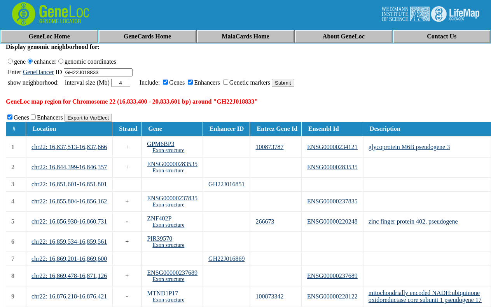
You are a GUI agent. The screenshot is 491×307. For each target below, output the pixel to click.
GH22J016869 (226, 258)
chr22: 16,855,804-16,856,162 (69, 201)
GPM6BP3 (160, 143)
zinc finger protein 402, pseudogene (413, 221)
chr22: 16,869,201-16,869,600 (69, 258)
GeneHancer (38, 72)
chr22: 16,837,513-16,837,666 (69, 147)
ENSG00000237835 (172, 198)
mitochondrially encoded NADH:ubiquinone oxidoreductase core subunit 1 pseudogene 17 (425, 296)
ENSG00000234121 (332, 147)
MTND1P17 (162, 293)
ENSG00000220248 (332, 221)
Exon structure (168, 150)
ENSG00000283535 (172, 164)
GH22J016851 (226, 184)
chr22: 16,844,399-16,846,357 (69, 167)
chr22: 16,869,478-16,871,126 (69, 275)
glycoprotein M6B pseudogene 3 (409, 147)
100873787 (269, 147)
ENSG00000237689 (172, 272)
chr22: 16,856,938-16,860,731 (69, 221)
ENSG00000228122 (332, 296)
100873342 (269, 296)
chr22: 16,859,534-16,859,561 (69, 241)
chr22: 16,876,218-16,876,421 (69, 296)
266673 (264, 221)
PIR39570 (159, 238)
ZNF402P (159, 218)
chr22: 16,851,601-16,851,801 (69, 184)
